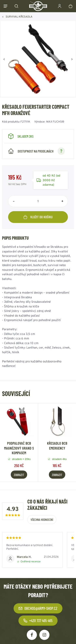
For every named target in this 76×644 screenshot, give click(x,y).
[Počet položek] (38, 201)
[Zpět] (4, 59)
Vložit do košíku (38, 217)
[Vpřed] (72, 59)
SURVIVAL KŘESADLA (19, 16)
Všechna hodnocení (42, 519)
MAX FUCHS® (55, 121)
